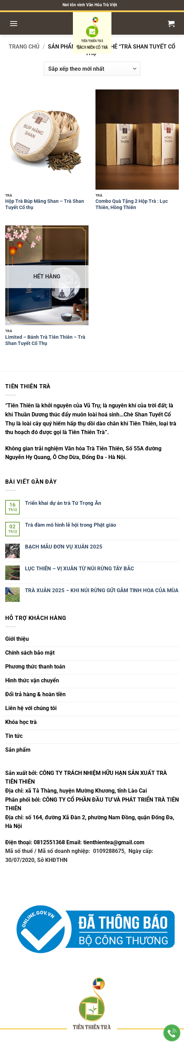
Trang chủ (24, 46)
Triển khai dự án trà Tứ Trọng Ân (63, 503)
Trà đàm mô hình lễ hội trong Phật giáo (70, 525)
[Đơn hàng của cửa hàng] (92, 69)
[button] (13, 23)
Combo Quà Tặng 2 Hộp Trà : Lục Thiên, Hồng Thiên (131, 204)
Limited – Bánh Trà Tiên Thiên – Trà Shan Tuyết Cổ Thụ (45, 340)
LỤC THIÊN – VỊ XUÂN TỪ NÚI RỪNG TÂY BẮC (79, 568)
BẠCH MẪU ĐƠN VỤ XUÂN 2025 (63, 547)
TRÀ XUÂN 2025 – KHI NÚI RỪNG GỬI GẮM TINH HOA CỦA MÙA (101, 590)
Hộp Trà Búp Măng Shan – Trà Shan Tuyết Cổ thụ (44, 204)
